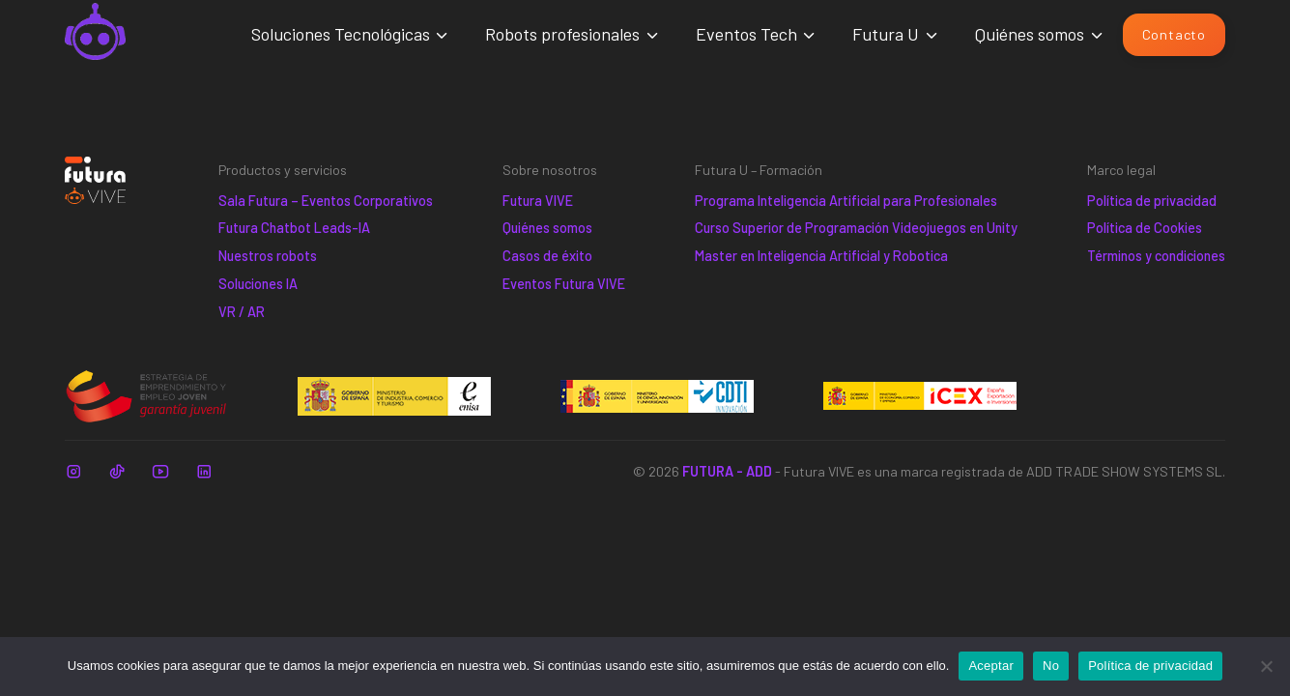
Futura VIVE (537, 200)
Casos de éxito (547, 255)
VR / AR (241, 312)
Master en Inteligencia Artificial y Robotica (821, 255)
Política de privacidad (1152, 200)
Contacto (1174, 34)
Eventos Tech (746, 33)
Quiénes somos (1029, 33)
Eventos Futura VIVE (563, 284)
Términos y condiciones (1156, 255)
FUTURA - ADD (727, 471)
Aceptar (991, 665)
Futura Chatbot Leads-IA (294, 227)
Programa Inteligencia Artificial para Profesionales (846, 200)
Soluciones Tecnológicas (340, 33)
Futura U (885, 33)
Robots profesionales (562, 33)
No (1051, 665)
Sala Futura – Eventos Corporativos (325, 200)
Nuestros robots (267, 255)
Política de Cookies (1144, 227)
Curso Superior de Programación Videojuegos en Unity (856, 227)
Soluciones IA (258, 284)
